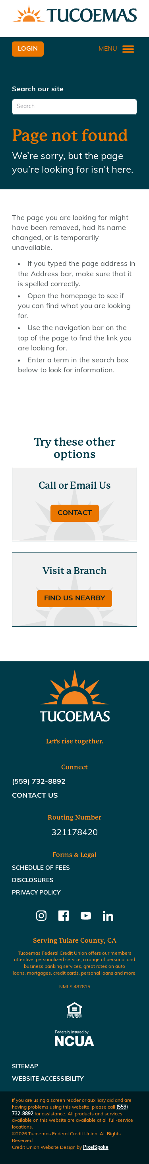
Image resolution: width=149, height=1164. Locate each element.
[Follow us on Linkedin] (108, 918)
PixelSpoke (95, 1147)
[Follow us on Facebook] (63, 918)
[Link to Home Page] (74, 15)
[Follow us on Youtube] (86, 918)
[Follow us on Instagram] (41, 918)
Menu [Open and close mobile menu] (116, 49)
